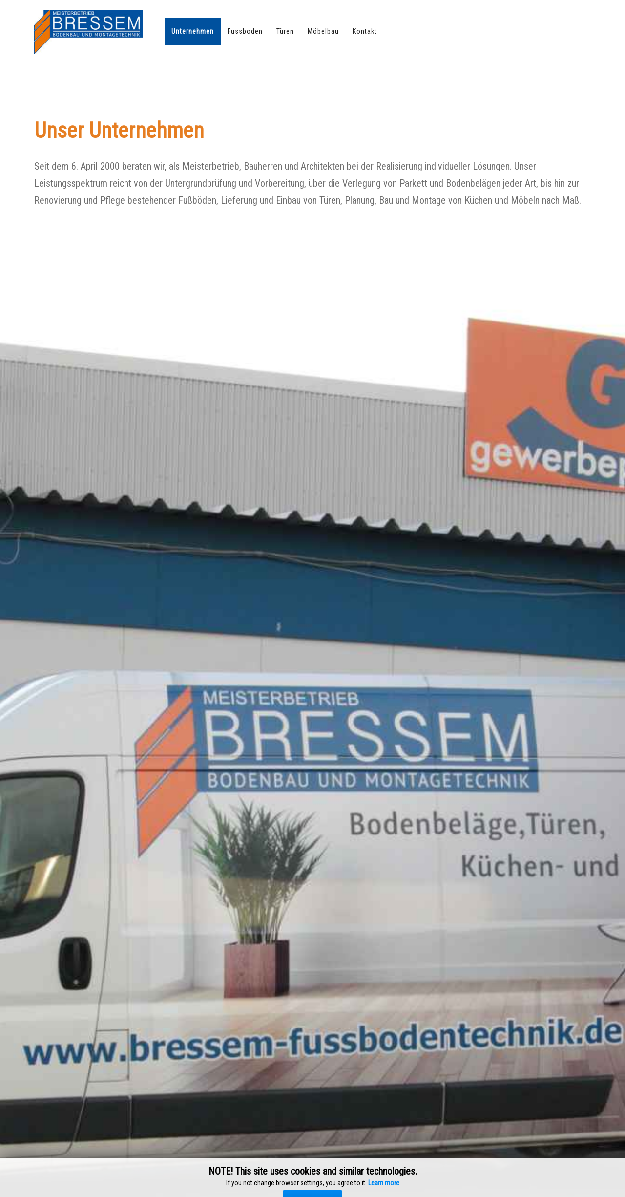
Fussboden (245, 31)
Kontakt (365, 31)
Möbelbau (323, 31)
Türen (285, 31)
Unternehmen (192, 31)
